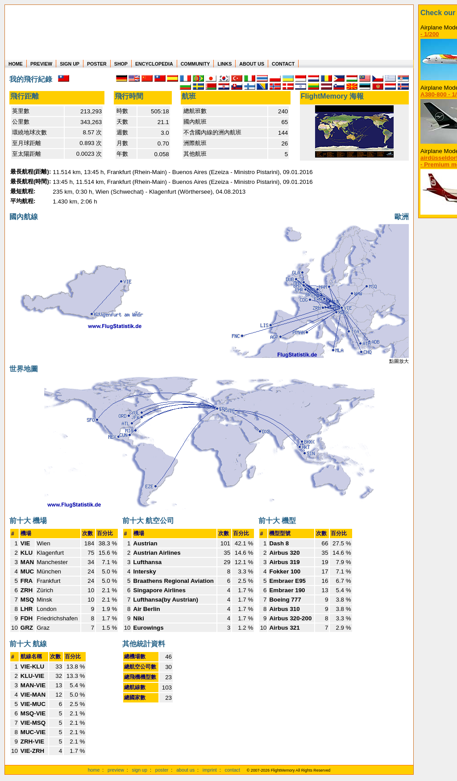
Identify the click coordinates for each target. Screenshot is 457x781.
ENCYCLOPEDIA (154, 63)
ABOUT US (251, 63)
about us (185, 770)
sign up (139, 770)
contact (232, 770)
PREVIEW (41, 63)
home (94, 770)
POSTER (97, 63)
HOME (15, 63)
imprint (210, 770)
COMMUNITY (195, 63)
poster (162, 770)
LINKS (224, 63)
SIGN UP (69, 63)
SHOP (121, 63)
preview (116, 770)
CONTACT (283, 63)
